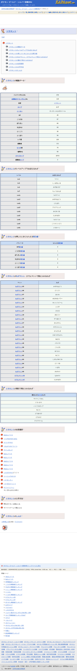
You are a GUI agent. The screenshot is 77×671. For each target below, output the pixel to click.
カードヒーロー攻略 (27, 659)
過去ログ (65, 12)
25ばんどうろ (8, 469)
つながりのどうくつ (10, 446)
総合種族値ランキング (12, 633)
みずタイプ (8, 605)
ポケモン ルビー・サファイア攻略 (29, 647)
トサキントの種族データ (17, 47)
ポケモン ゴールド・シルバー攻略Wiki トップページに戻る (22, 566)
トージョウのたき (10, 476)
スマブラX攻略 (43, 649)
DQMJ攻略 (9, 652)
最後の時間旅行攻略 (58, 657)
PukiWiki (13, 666)
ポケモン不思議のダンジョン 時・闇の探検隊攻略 (52, 644)
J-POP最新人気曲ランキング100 (39, 662)
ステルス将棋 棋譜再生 (67, 659)
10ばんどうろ (8, 461)
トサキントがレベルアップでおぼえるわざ (23, 50)
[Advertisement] (38, 19)
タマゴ (17, 156)
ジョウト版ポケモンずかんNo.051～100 (18, 612)
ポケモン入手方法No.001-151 (14, 628)
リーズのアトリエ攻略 (30, 649)
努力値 (35, 237)
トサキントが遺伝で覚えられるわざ (21, 60)
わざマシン (20, 276)
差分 (60, 12)
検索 (35, 12)
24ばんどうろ (8, 465)
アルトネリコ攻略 (46, 647)
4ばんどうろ (8, 454)
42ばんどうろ (8, 435)
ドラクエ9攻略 (20, 654)
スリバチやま (8, 442)
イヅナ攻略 (4, 659)
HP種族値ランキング (12, 582)
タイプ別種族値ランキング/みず (15, 615)
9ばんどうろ (8, 457)
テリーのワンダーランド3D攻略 (32, 652)
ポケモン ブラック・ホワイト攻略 (35, 642)
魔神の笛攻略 (70, 657)
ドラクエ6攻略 (62, 652)
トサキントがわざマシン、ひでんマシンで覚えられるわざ (28, 57)
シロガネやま (8, 472)
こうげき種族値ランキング (13, 584)
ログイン (73, 12)
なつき (19, 148)
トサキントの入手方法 (16, 67)
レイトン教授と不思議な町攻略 (31, 657)
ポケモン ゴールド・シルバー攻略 (12, 642)
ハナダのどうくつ (10, 484)
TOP (3, 37)
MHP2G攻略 (16, 657)
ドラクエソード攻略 (50, 652)
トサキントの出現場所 (16, 63)
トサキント (11, 31)
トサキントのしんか (15, 70)
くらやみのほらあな (10, 439)
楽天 (26, 662)
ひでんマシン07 (20, 379)
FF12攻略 (30, 654)
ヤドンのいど (8, 450)
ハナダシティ (8, 480)
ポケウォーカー (10, 623)
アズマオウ (18, 522)
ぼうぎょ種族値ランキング (13, 602)
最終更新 (30, 12)
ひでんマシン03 (20, 375)
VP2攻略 (52, 649)
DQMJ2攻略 (17, 652)
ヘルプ (40, 12)
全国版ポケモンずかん (19, 99)
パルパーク (8, 620)
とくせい (19, 111)
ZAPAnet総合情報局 (7, 9)
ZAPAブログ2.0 (40, 659)
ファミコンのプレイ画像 (9, 662)
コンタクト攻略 (15, 659)
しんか (18, 516)
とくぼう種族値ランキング (13, 594)
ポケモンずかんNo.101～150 (14, 625)
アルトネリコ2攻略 (60, 647)
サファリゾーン (9, 487)
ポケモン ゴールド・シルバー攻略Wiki (16, 2)
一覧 (25, 12)
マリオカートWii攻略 (64, 654)
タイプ (20, 107)
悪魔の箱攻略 (46, 657)
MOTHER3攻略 (51, 654)
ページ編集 (48, 12)
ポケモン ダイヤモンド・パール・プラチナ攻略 (20, 644)
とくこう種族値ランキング (13, 589)
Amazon (20, 662)
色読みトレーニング (52, 659)
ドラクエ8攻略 (10, 654)
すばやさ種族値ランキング (13, 587)
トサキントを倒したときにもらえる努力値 (23, 53)
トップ (21, 12)
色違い (7, 630)
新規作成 (55, 12)
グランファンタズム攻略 (14, 649)
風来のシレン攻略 (39, 654)
